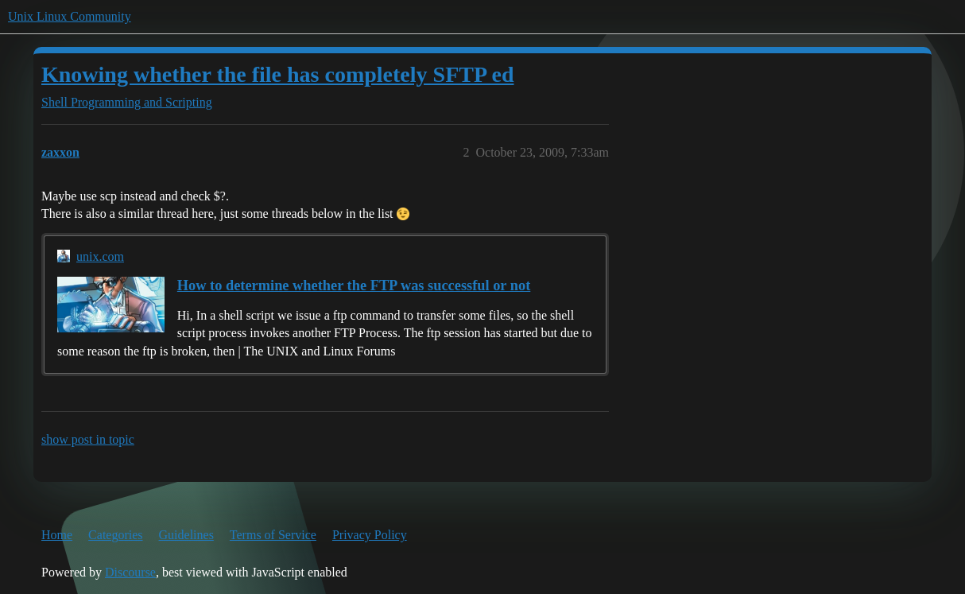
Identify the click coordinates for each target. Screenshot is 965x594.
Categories (115, 535)
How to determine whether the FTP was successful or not (354, 285)
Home (56, 535)
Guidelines (186, 535)
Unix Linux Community (69, 16)
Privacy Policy (369, 535)
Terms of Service (273, 535)
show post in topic (87, 439)
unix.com (100, 256)
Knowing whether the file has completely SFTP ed (277, 74)
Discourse (130, 572)
